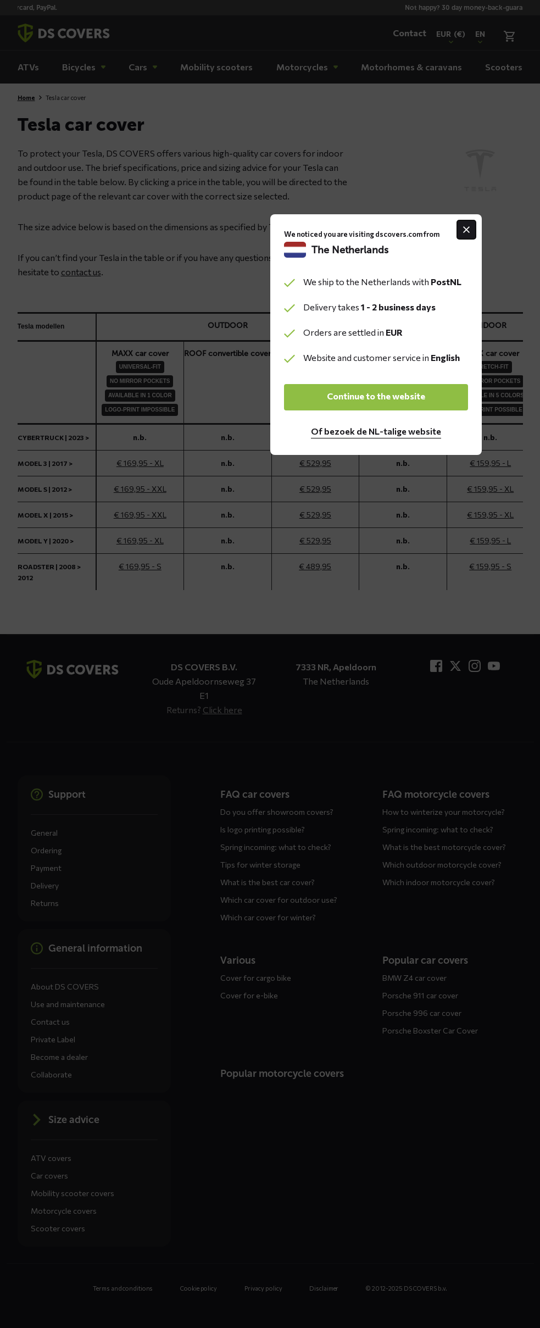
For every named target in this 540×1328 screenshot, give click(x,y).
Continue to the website (270, 725)
